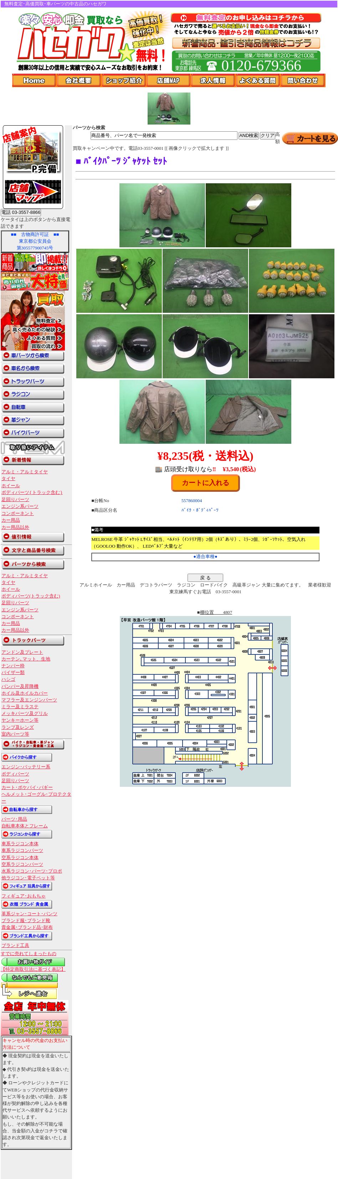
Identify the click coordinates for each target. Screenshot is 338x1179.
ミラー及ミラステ (20, 706)
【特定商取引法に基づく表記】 (33, 969)
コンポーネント (17, 513)
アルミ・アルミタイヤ (24, 472)
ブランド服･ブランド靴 (25, 920)
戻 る (205, 577)
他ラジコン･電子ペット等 (28, 877)
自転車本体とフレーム (24, 825)
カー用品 (10, 520)
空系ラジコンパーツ (22, 864)
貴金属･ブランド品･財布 (27, 927)
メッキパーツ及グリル (24, 713)
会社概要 (79, 80)
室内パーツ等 (15, 734)
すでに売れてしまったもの (28, 953)
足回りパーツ (15, 499)
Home (34, 80)
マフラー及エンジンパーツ (29, 700)
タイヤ (8, 478)
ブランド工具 (15, 945)
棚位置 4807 (216, 612)
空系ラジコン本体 (20, 857)
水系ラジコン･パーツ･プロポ (31, 871)
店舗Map (169, 80)
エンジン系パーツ (20, 506)
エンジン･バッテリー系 (25, 766)
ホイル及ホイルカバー (24, 693)
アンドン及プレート (22, 652)
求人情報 (213, 80)
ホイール (10, 486)
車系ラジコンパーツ (22, 850)
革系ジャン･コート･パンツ (29, 913)
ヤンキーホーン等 (20, 720)
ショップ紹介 (124, 80)
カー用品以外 (15, 527)
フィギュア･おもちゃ (23, 896)
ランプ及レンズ (17, 727)
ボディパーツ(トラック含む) (32, 492)
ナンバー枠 (13, 665)
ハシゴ (8, 679)
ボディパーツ (15, 774)
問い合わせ (303, 80)
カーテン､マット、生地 (25, 659)
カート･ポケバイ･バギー (27, 787)
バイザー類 (13, 672)
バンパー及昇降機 (20, 686)
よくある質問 (258, 80)
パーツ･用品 (14, 819)
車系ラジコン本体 (20, 843)
